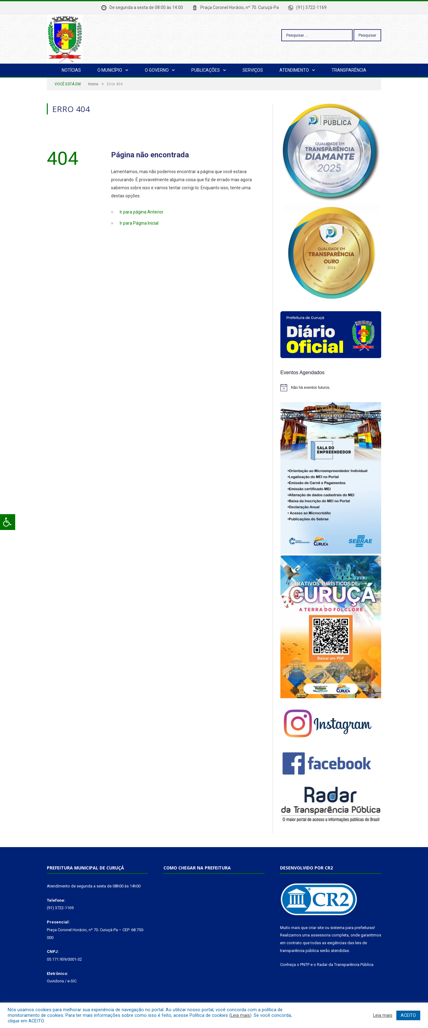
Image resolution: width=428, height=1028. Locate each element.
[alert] (330, 387)
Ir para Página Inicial (139, 223)
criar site (316, 927)
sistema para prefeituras (352, 927)
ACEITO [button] (408, 1015)
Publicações (205, 70)
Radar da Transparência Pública (345, 964)
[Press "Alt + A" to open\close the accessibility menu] (7, 522)
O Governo (157, 70)
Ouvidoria (55, 981)
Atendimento (294, 70)
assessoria (321, 935)
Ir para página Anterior (141, 211)
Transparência (349, 70)
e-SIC (72, 981)
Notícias (71, 70)
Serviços (253, 70)
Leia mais (240, 1015)
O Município (109, 70)
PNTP (305, 964)
